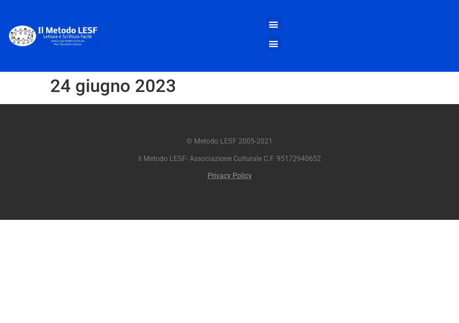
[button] (273, 24)
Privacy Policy (230, 175)
